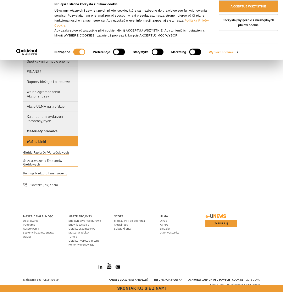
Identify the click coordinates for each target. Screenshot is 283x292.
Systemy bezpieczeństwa (39, 232)
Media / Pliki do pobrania (129, 221)
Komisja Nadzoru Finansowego (45, 173)
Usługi (27, 236)
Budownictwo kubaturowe (84, 221)
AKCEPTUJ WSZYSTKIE (248, 11)
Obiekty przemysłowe (81, 228)
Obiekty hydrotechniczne (84, 240)
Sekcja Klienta (122, 228)
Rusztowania (31, 228)
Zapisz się (221, 223)
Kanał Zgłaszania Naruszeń (128, 279)
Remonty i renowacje (81, 244)
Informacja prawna (168, 279)
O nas (163, 221)
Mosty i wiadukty (78, 232)
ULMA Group (51, 279)
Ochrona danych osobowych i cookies (215, 279)
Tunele (72, 236)
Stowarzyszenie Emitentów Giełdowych (42, 162)
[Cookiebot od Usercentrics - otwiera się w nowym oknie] (27, 57)
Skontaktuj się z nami (44, 185)
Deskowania (30, 221)
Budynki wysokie (78, 224)
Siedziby (165, 228)
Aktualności (121, 224)
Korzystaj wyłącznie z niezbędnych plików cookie (248, 27)
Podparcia (29, 224)
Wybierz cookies (221, 56)
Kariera (164, 224)
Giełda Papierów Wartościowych (46, 153)
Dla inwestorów (169, 232)
